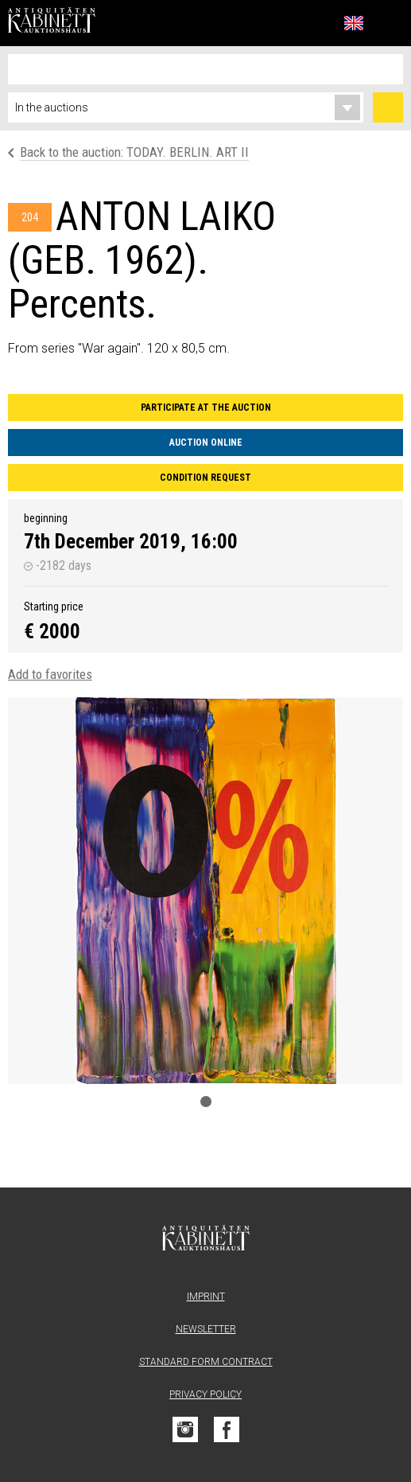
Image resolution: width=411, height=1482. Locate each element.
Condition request (205, 477)
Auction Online (205, 442)
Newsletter (206, 1329)
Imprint (206, 1296)
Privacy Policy (205, 1394)
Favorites (318, 23)
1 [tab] (205, 1101)
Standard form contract (206, 1361)
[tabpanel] (205, 890)
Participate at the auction (206, 407)
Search (388, 107)
